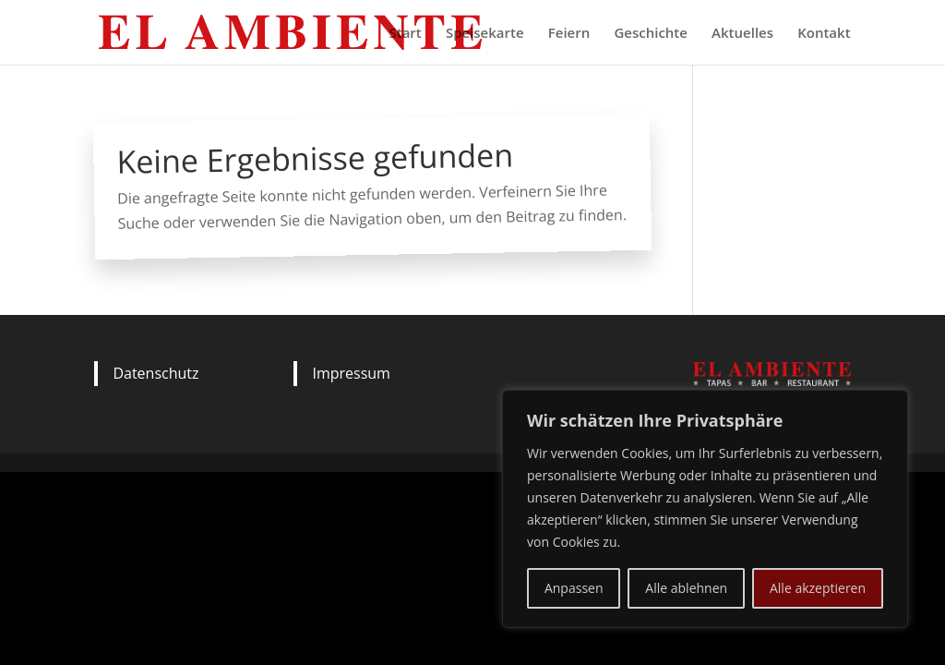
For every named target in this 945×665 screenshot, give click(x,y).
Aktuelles (742, 34)
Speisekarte (485, 34)
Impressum (350, 373)
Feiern (569, 34)
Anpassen (574, 588)
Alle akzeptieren (818, 588)
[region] (705, 509)
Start (405, 34)
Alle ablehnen (686, 588)
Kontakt (823, 34)
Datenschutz (155, 373)
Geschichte (651, 34)
